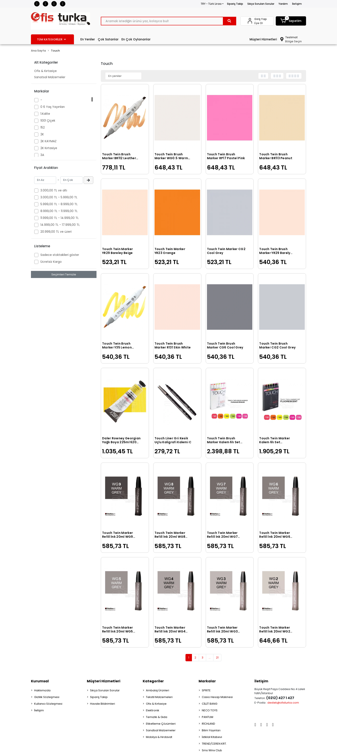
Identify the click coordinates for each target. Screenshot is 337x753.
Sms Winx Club (212, 750)
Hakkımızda (42, 690)
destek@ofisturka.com (283, 703)
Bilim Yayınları (211, 730)
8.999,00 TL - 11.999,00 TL (59, 211)
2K (42, 134)
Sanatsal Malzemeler (49, 77)
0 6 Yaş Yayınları (52, 107)
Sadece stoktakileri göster (59, 255)
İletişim (297, 4)
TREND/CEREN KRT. (214, 744)
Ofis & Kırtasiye (45, 71)
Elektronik (152, 710)
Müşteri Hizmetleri (263, 39)
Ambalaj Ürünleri (157, 690)
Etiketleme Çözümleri (161, 724)
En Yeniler (87, 39)
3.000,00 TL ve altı (53, 190)
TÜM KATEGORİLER (51, 39)
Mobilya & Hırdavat (159, 737)
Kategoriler (153, 681)
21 (217, 657)
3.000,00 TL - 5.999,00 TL (58, 197)
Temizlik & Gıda (156, 717)
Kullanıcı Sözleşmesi (48, 704)
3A (42, 155)
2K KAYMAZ (48, 141)
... (210, 657)
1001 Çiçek (47, 120)
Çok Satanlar (108, 39)
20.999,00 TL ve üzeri (56, 231)
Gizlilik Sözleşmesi (46, 697)
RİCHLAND (208, 724)
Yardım (283, 4)
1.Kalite (45, 113)
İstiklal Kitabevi (212, 737)
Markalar (207, 681)
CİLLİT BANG (209, 704)
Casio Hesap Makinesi (217, 697)
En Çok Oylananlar (136, 39)
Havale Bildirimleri (102, 704)
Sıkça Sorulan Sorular (260, 4)
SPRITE (206, 690)
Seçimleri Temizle (63, 274)
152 (42, 127)
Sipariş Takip (235, 4)
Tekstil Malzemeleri (159, 697)
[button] (291, 21)
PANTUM (207, 717)
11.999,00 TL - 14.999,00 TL (59, 218)
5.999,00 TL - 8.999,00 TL (59, 204)
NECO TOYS (210, 710)
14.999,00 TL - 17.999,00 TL (60, 225)
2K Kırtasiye (48, 148)
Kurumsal (40, 681)
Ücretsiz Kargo (51, 262)
